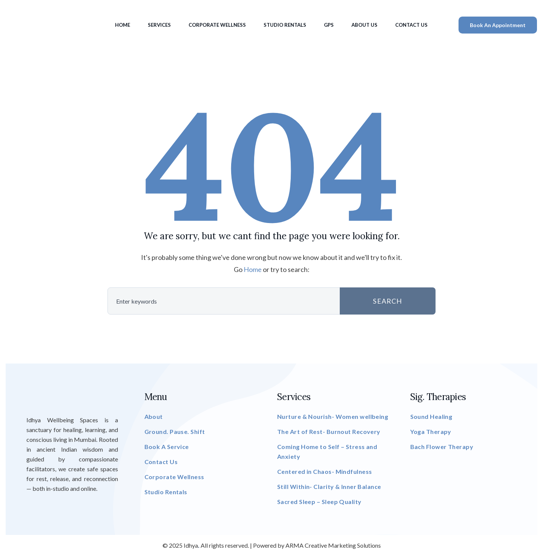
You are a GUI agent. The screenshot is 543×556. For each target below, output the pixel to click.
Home (122, 25)
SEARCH (387, 301)
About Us (364, 25)
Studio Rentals (285, 25)
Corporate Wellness (217, 25)
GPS (329, 25)
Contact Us (411, 25)
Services (159, 25)
